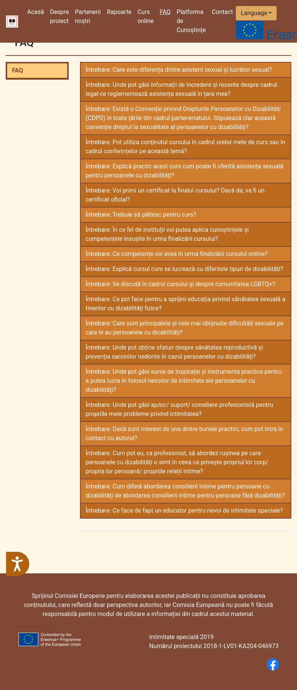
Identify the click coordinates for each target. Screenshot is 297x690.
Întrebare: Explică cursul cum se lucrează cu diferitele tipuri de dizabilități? (184, 269)
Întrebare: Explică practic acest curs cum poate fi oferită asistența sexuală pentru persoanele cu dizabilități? (184, 171)
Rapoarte (119, 11)
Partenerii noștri (88, 16)
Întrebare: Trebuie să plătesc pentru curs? (141, 214)
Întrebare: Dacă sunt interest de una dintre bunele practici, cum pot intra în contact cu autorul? (184, 433)
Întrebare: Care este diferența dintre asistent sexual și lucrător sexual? (179, 69)
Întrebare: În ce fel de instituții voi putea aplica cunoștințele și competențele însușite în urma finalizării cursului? (167, 234)
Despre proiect (59, 16)
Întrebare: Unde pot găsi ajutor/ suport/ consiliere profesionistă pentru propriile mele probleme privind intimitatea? (179, 409)
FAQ (17, 70)
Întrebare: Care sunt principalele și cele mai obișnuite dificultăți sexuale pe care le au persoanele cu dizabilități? (185, 328)
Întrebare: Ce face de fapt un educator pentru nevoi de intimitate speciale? (184, 510)
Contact (222, 11)
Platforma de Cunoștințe (191, 21)
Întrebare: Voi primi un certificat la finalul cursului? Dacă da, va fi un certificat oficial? (175, 195)
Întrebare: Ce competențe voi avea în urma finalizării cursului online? (177, 253)
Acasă (37, 11)
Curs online (145, 16)
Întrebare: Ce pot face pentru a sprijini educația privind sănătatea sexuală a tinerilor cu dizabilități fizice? (185, 304)
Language (254, 13)
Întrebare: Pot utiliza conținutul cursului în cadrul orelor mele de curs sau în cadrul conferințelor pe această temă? (185, 147)
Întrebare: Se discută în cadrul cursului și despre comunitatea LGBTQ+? (180, 284)
